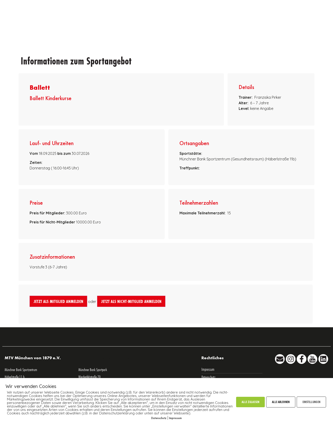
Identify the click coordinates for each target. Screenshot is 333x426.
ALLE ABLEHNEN (281, 402)
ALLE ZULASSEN (250, 402)
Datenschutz (158, 418)
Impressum (175, 418)
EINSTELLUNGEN (311, 402)
